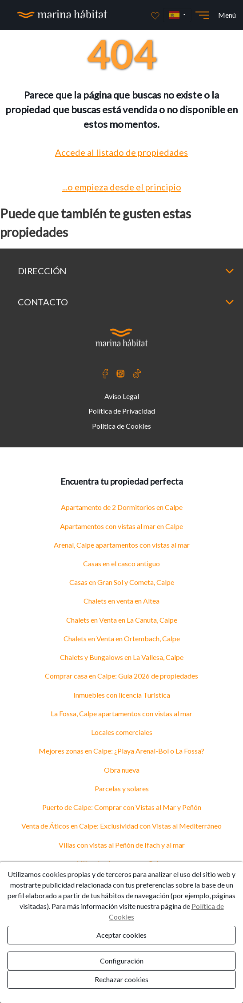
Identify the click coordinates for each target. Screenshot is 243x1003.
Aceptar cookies (121, 935)
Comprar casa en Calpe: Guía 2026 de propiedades (121, 675)
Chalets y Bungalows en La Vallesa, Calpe (121, 657)
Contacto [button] (126, 301)
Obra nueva (121, 770)
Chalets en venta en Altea (121, 600)
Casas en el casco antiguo (121, 563)
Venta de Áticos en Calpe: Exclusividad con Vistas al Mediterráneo (121, 825)
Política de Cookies (121, 426)
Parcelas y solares (122, 788)
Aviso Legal (121, 396)
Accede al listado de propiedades (121, 152)
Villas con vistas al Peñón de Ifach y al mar (122, 845)
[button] (177, 15)
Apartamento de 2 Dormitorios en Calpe (122, 507)
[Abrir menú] (202, 15)
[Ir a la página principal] (62, 15)
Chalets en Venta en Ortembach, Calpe (122, 638)
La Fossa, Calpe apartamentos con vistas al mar (121, 713)
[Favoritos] (155, 15)
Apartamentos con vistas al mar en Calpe (121, 526)
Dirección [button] (126, 270)
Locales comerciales (121, 732)
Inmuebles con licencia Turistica (121, 695)
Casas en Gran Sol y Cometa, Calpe (121, 582)
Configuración (121, 960)
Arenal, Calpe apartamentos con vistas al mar (122, 545)
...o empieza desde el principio (121, 187)
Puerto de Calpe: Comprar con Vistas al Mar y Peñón (121, 807)
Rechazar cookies (121, 979)
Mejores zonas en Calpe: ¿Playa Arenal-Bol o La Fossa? (121, 750)
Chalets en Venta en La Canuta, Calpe (121, 620)
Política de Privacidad (121, 411)
